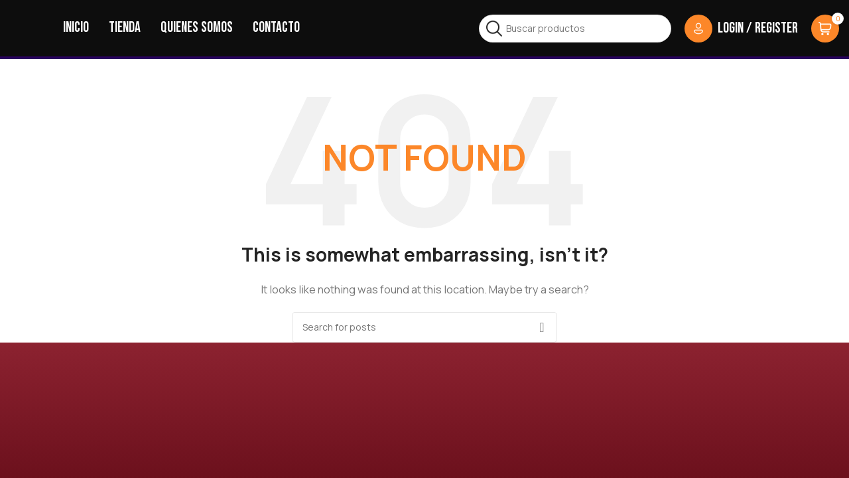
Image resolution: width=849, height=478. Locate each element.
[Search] (575, 28)
